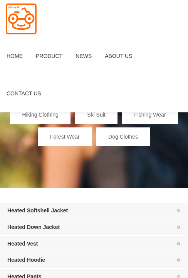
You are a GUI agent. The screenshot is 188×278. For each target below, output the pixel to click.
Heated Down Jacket (33, 227)
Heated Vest (22, 244)
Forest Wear (65, 137)
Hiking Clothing (40, 115)
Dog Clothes (123, 137)
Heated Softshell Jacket (37, 210)
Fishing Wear (150, 115)
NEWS (84, 56)
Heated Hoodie (26, 260)
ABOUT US (118, 56)
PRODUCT (49, 56)
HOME (15, 56)
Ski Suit (96, 115)
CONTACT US (24, 93)
